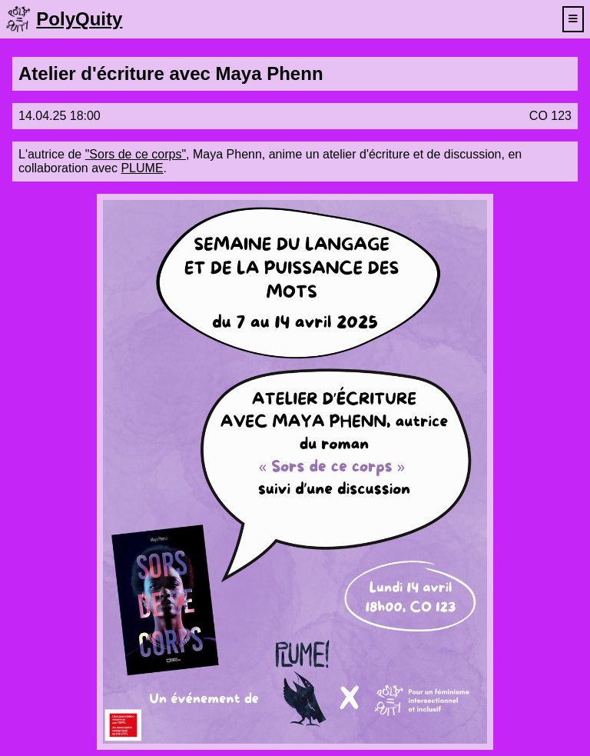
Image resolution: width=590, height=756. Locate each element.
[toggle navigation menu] (573, 19)
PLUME (142, 168)
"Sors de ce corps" (135, 154)
